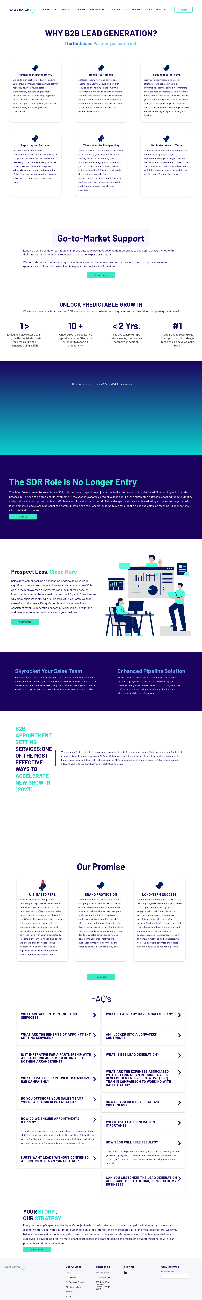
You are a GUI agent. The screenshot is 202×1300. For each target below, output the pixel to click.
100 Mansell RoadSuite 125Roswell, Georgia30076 (103, 1285)
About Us (161, 9)
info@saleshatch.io (104, 1277)
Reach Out (23, 516)
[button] (55, 9)
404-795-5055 (102, 1272)
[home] (22, 10)
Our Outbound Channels (76, 1282)
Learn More (101, 275)
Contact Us (183, 9)
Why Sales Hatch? (73, 1287)
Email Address (167, 1271)
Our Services (71, 1277)
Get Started (37, 1249)
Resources (70, 1292)
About (68, 1296)
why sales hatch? (141, 9)
